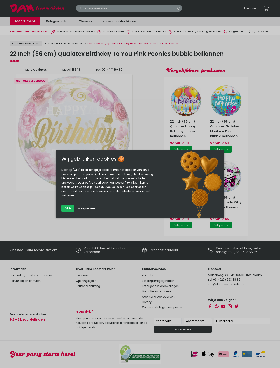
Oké (68, 208)
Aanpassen (86, 208)
